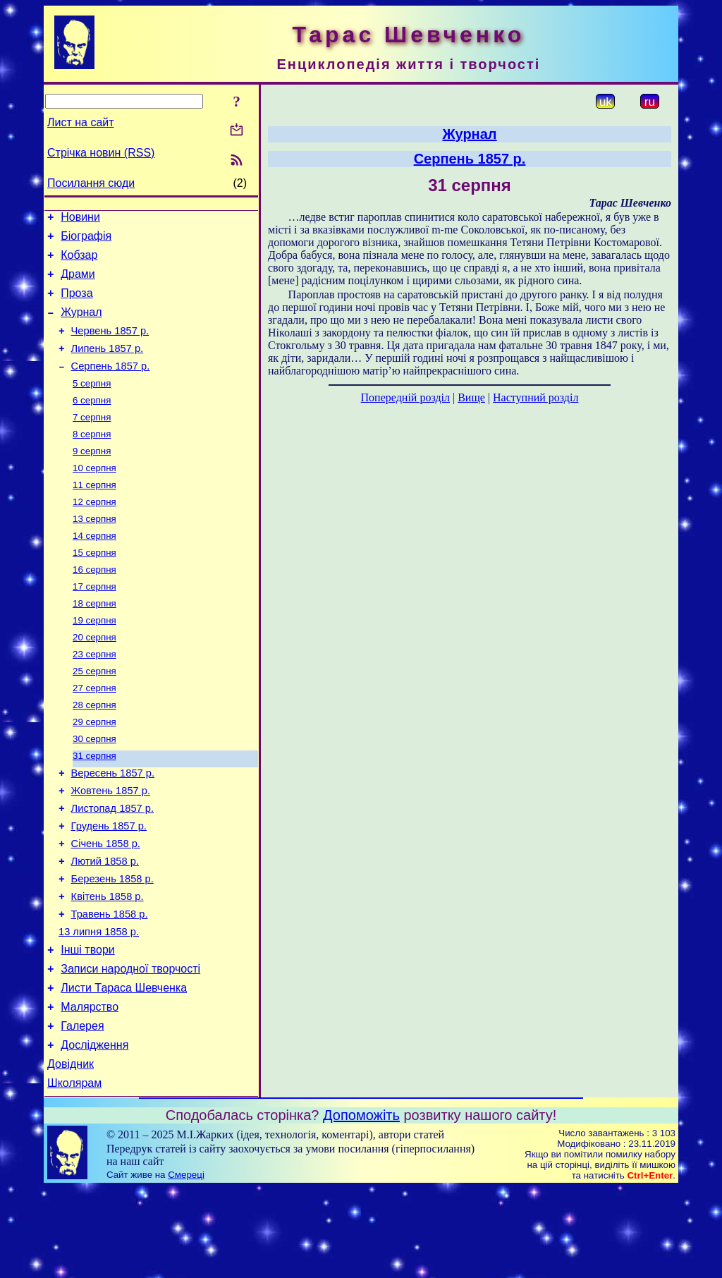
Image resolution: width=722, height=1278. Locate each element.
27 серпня (94, 734)
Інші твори (88, 1024)
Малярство (89, 1088)
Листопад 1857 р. (112, 866)
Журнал (81, 325)
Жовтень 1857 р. (110, 846)
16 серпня (94, 605)
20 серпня (94, 679)
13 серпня (94, 550)
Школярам (74, 1173)
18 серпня (94, 642)
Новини (80, 219)
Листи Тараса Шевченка (124, 1067)
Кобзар (79, 261)
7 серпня (92, 440)
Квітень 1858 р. (107, 964)
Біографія (86, 240)
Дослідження (94, 1130)
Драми (78, 282)
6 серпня (92, 422)
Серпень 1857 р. (110, 385)
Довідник (70, 1151)
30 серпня (94, 789)
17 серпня (94, 624)
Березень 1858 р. (112, 945)
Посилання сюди (91, 183)
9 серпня (92, 477)
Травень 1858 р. (109, 984)
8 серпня (92, 459)
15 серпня (94, 587)
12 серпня (94, 532)
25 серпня (94, 715)
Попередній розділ (405, 397)
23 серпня (94, 697)
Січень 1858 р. (105, 905)
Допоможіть (361, 1204)
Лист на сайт (80, 122)
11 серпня (94, 514)
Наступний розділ (535, 397)
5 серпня (92, 403)
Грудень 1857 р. (109, 885)
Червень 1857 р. (110, 345)
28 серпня (94, 752)
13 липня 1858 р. (99, 1004)
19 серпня (94, 660)
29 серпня (94, 770)
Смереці (186, 1264)
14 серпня (94, 569)
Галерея (82, 1109)
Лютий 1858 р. (105, 925)
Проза (76, 304)
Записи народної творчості (130, 1046)
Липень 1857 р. (107, 365)
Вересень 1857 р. (112, 826)
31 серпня (94, 807)
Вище (471, 397)
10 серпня (94, 495)
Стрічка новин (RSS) (100, 153)
